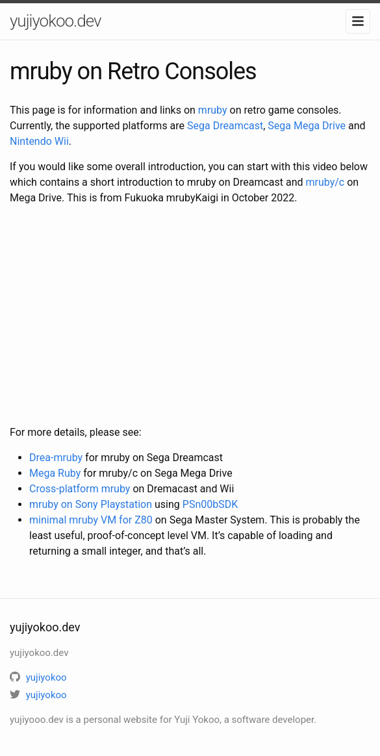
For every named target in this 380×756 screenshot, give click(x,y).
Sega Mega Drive (307, 126)
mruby (212, 110)
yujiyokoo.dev (55, 21)
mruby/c (325, 182)
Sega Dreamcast (225, 126)
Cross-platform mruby (79, 489)
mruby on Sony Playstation (90, 504)
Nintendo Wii (39, 141)
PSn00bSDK (210, 504)
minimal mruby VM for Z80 (91, 520)
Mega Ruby (55, 473)
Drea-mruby (55, 457)
